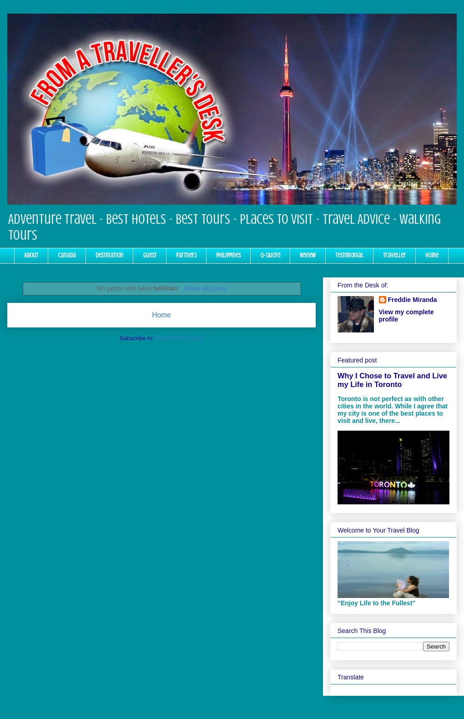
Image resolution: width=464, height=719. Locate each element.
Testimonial (349, 255)
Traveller (394, 255)
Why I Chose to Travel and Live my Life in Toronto (392, 380)
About (31, 255)
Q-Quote (270, 255)
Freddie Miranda (412, 299)
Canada (67, 255)
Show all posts (205, 288)
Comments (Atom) (179, 338)
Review (308, 255)
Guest (149, 255)
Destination (109, 255)
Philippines (228, 255)
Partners (186, 255)
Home (432, 255)
